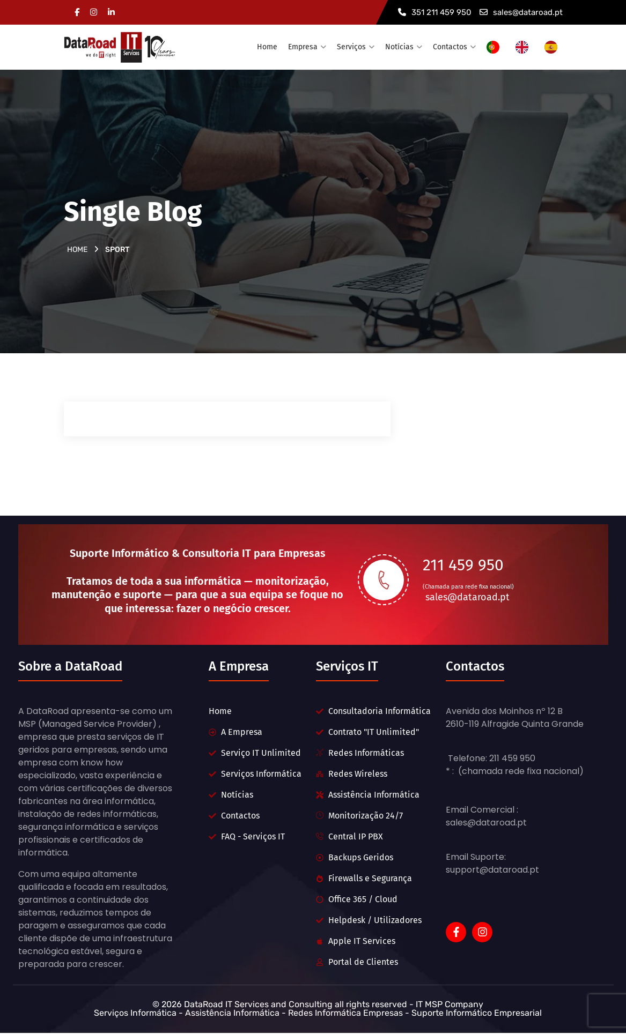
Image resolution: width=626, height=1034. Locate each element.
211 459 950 (463, 564)
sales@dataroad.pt (521, 12)
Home (267, 46)
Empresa (303, 46)
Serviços (351, 46)
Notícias (399, 46)
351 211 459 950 (435, 12)
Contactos (450, 46)
